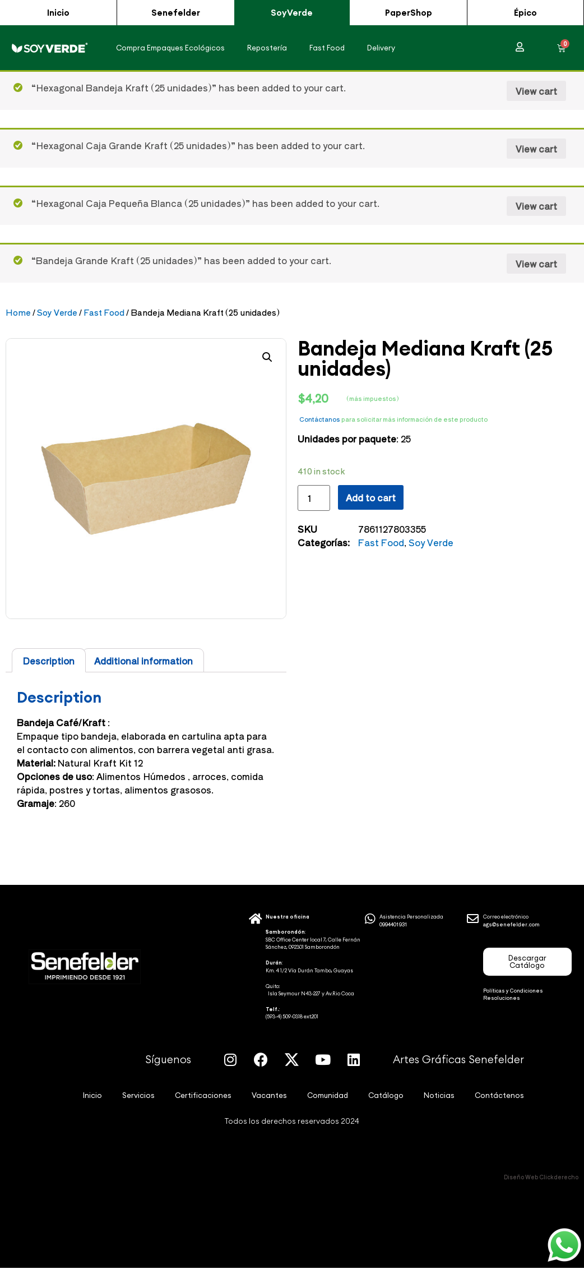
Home (18, 313)
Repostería (267, 48)
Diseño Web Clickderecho (541, 1177)
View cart (536, 91)
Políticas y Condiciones (513, 991)
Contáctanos (319, 419)
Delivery (381, 48)
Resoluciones (501, 998)
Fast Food (327, 48)
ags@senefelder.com (511, 925)
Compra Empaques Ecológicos (170, 48)
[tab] (49, 661)
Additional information (143, 661)
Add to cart (371, 498)
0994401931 (393, 925)
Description (49, 661)
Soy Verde (57, 313)
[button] (58, 13)
